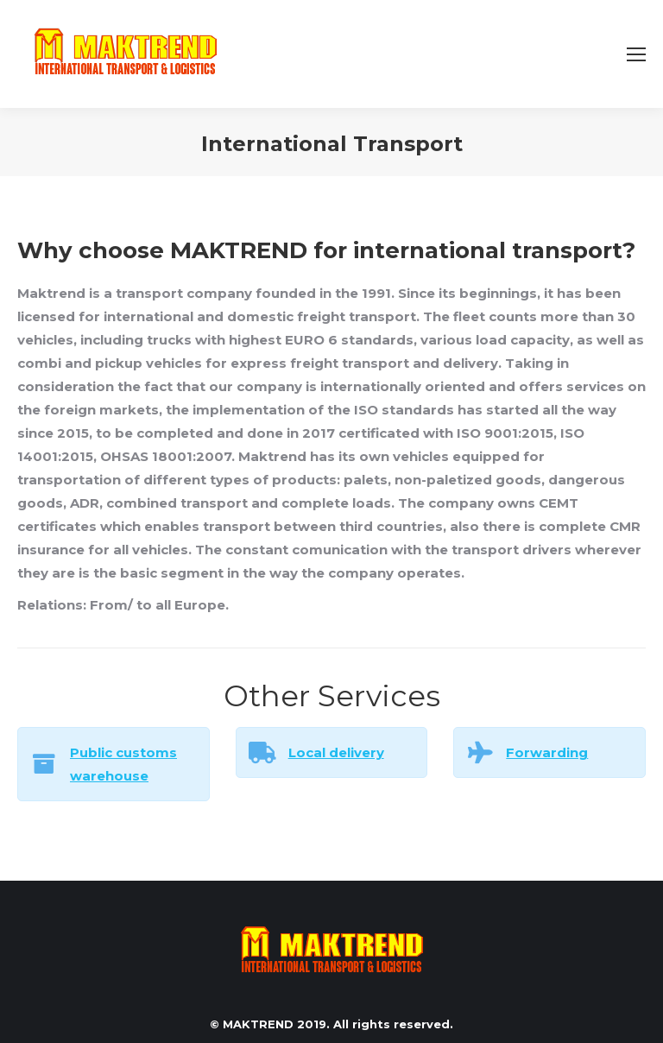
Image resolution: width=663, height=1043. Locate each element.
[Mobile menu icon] (636, 54)
